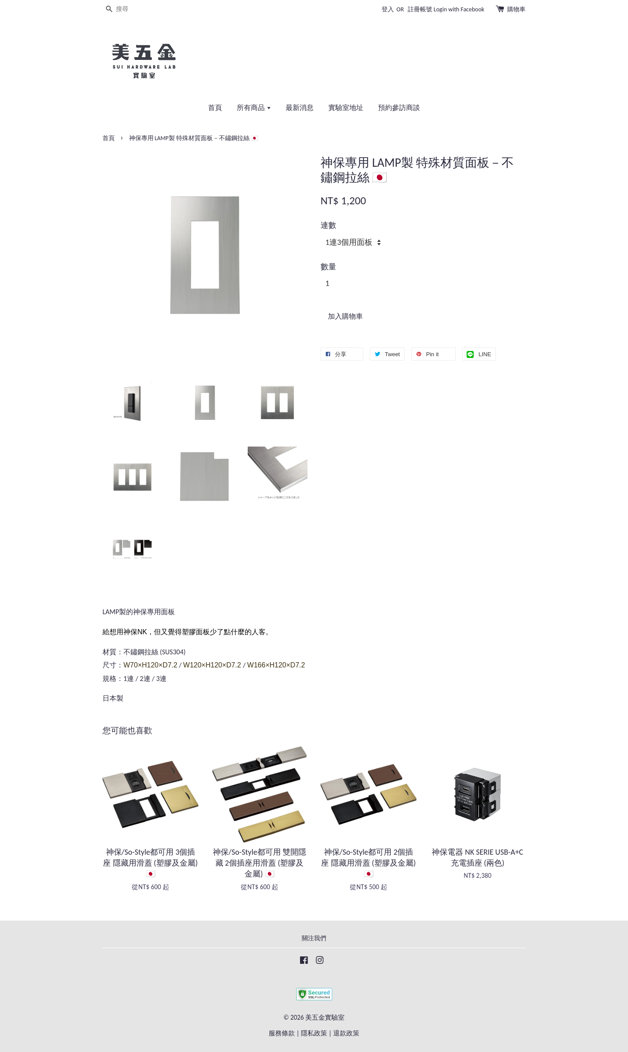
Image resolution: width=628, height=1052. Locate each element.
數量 (328, 267)
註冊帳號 (420, 9)
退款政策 (346, 1033)
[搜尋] (128, 9)
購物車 (516, 9)
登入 (388, 9)
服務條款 (282, 1033)
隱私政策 (314, 1033)
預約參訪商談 (399, 107)
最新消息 (300, 107)
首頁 (215, 107)
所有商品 (254, 107)
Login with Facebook (458, 9)
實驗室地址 (345, 107)
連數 (328, 225)
